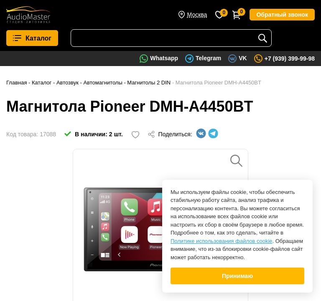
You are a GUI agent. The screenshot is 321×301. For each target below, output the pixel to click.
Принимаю (237, 276)
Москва (197, 15)
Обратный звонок (282, 14)
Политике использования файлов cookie (222, 241)
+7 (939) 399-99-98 (290, 58)
